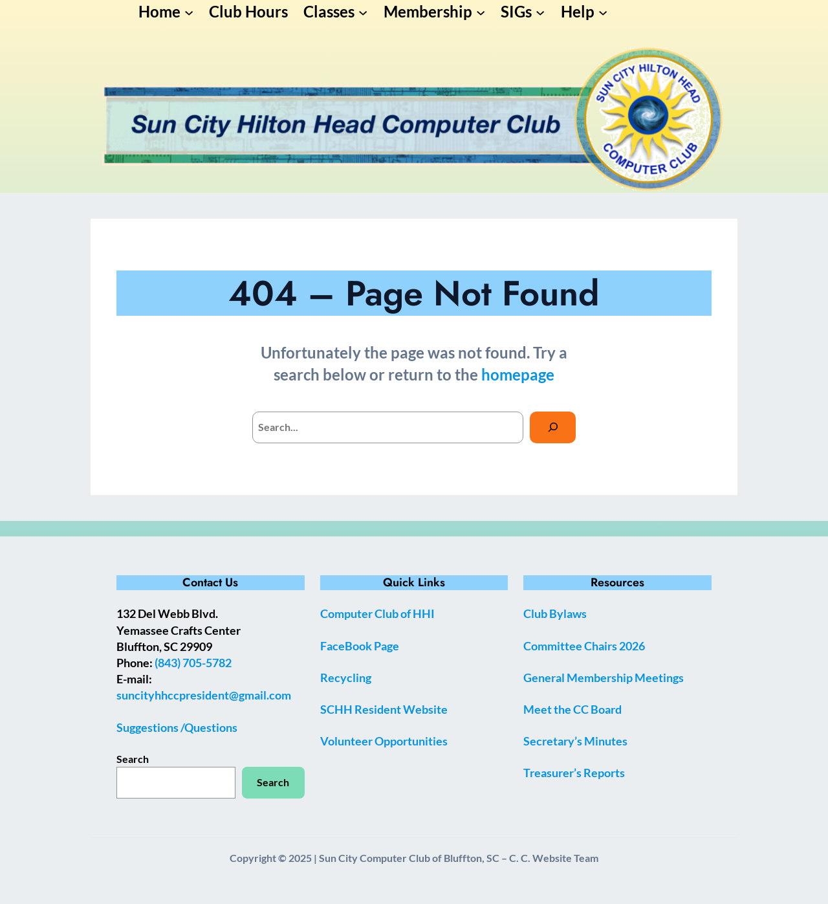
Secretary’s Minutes (575, 741)
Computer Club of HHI (377, 613)
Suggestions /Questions (176, 727)
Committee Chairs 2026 (584, 646)
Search (132, 759)
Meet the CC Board (572, 709)
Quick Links (414, 582)
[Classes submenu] (362, 11)
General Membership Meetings (603, 677)
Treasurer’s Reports (574, 773)
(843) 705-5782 (193, 663)
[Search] (553, 427)
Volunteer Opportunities (384, 741)
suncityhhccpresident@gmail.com (203, 695)
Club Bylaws (555, 613)
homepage (517, 374)
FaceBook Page (359, 646)
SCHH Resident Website (384, 709)
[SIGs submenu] (540, 11)
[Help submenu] (602, 11)
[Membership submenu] (480, 11)
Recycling (345, 677)
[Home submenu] (188, 11)
